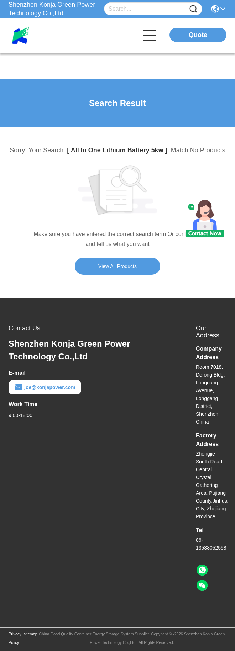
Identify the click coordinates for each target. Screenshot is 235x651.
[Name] (193, 9)
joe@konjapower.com (44, 387)
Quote (198, 34)
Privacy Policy (15, 638)
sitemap (30, 634)
